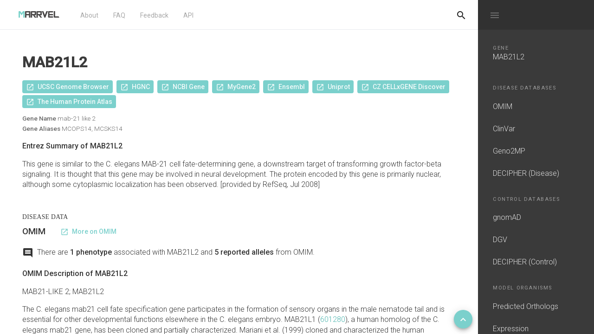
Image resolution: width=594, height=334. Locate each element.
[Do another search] (461, 15)
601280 (332, 319)
